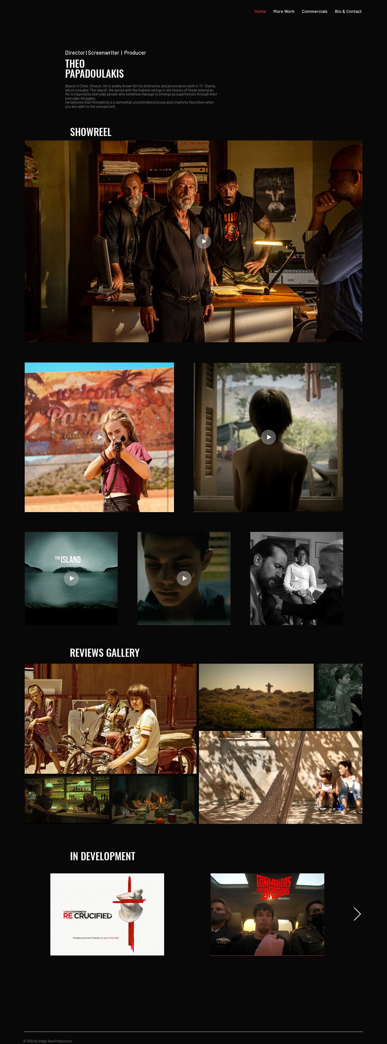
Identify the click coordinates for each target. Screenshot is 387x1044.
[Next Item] (357, 914)
